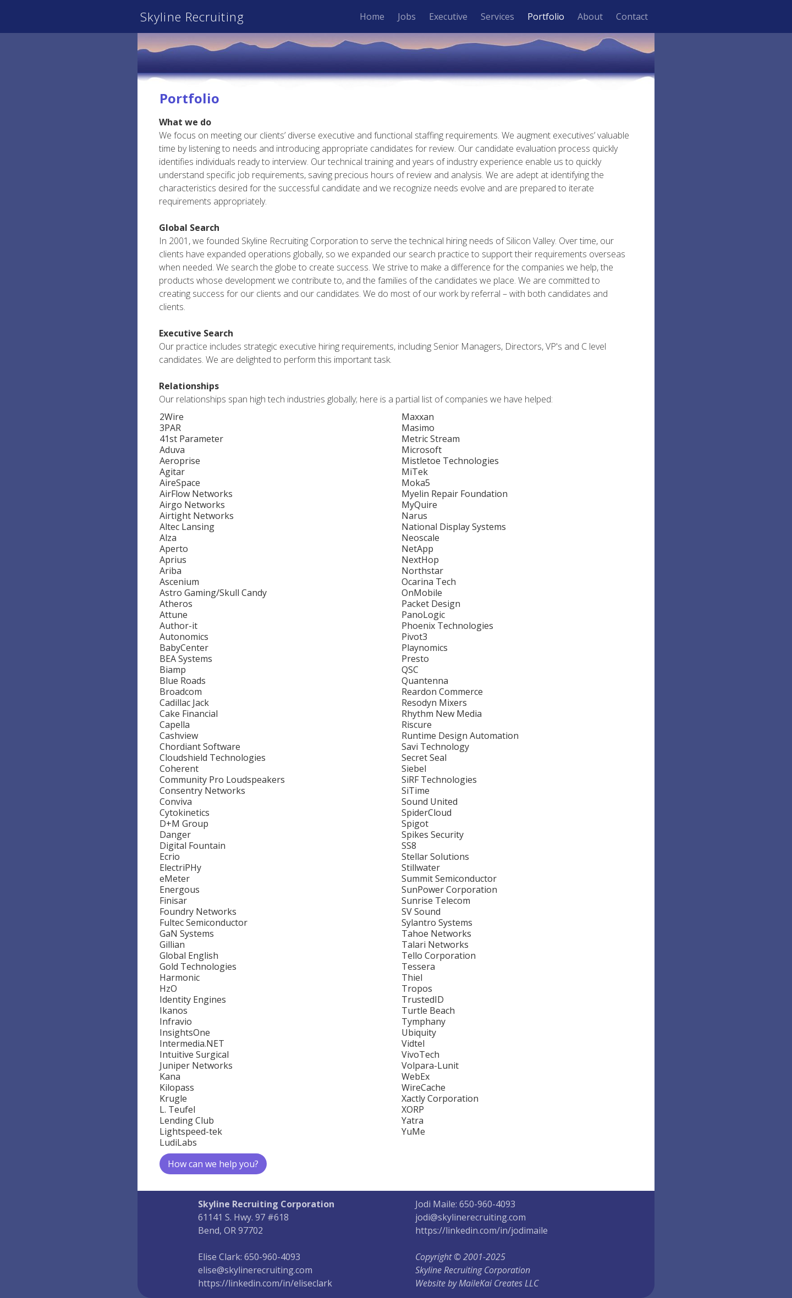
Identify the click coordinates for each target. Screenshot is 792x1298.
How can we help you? (213, 1164)
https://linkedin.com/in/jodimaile (481, 1230)
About (590, 16)
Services (497, 16)
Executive (448, 16)
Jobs (407, 16)
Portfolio (545, 16)
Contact (632, 16)
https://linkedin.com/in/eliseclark (265, 1283)
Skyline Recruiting (192, 16)
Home (372, 16)
